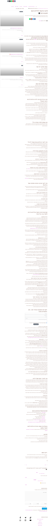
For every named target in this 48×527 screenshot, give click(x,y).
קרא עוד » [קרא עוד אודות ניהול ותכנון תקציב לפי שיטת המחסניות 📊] (22, 35)
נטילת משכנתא (33, 228)
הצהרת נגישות (40, 524)
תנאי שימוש (40, 521)
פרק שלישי (43, 418)
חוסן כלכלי (41, 345)
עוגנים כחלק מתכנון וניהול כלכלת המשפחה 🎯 (16, 54)
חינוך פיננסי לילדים (40, 8)
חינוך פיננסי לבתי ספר (31, 6)
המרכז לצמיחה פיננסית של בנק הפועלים (39, 419)
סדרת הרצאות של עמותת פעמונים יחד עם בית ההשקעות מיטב (37, 421)
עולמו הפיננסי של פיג (36, 274)
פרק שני (43, 417)
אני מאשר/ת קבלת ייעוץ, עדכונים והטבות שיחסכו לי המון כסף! (37, 322)
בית (36, 6)
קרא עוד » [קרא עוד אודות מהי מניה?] (22, 84)
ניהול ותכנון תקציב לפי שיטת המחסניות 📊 (16, 28)
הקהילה (35, 39)
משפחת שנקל (43, 411)
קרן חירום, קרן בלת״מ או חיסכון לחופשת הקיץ (34, 337)
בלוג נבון (21, 6)
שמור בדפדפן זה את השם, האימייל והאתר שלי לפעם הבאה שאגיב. (37, 505)
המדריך (29, 168)
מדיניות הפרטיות (40, 522)
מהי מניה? (21, 77)
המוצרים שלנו (25, 6)
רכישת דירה (36, 228)
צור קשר (12, 6)
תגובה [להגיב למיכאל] (26, 476)
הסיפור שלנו (16, 6)
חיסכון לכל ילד (31, 428)
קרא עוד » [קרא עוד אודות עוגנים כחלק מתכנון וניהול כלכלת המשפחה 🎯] (22, 61)
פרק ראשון (43, 416)
